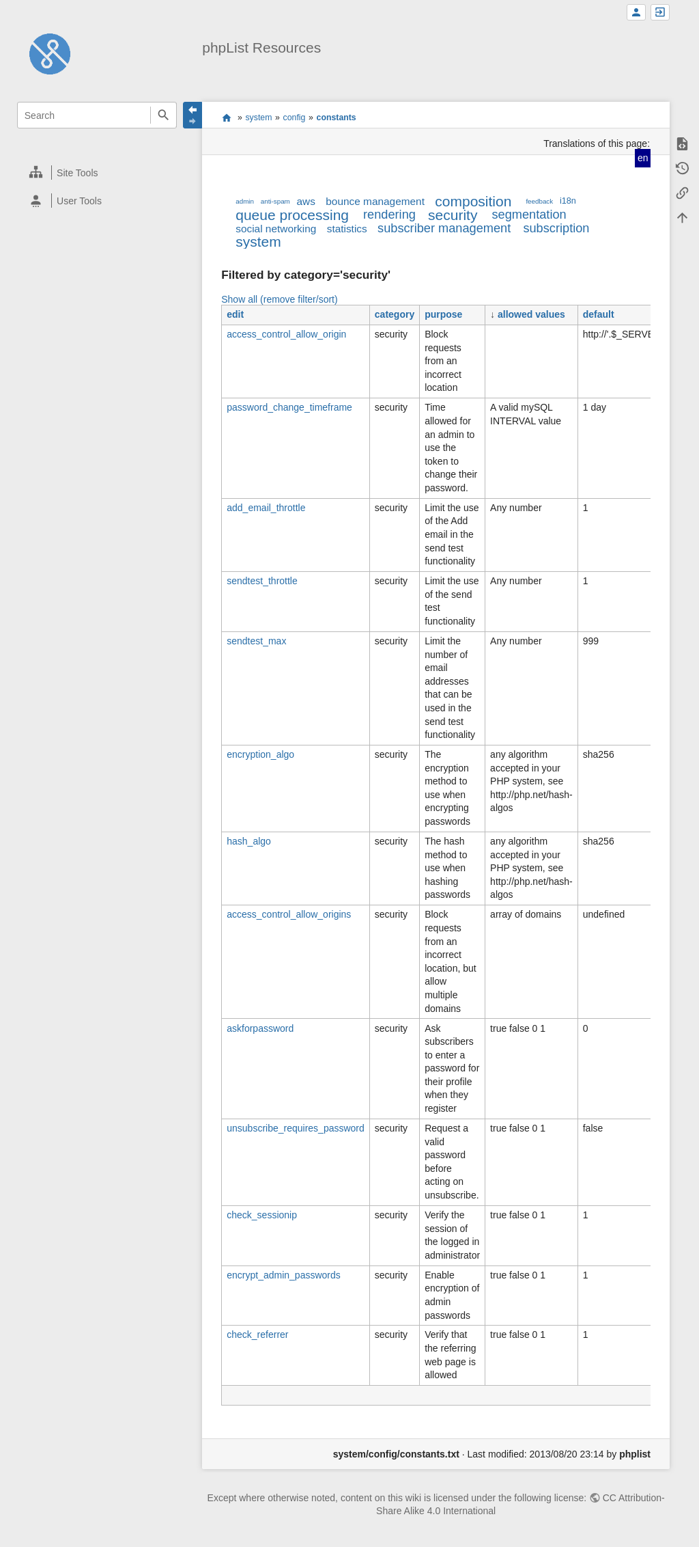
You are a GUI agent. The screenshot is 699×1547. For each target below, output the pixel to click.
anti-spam (275, 201)
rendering (389, 214)
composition (473, 201)
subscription (556, 228)
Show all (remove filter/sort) (279, 299)
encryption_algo (260, 754)
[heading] (97, 172)
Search (163, 115)
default (598, 314)
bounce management (375, 201)
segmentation (528, 214)
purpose (443, 314)
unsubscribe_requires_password (296, 1128)
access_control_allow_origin (286, 334)
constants (336, 117)
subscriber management (444, 228)
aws (306, 201)
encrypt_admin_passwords (284, 1275)
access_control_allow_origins (289, 914)
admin (245, 201)
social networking (276, 228)
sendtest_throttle (262, 580)
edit (235, 314)
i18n (568, 201)
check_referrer (257, 1334)
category (394, 314)
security (452, 215)
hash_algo (249, 841)
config (294, 117)
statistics (347, 228)
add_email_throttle (266, 507)
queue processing (292, 215)
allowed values (531, 314)
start (226, 117)
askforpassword (260, 1028)
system (258, 117)
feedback (539, 201)
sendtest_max (256, 640)
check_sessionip (262, 1214)
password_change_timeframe (289, 407)
